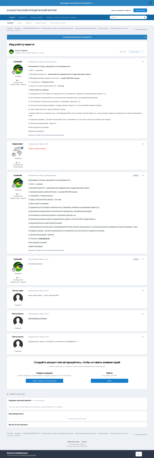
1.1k (18, 80)
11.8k (18, 162)
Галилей (24, 50)
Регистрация (140, 10)
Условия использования (27, 455)
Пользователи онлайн (58, 23)
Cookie (84, 442)
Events (19, 23)
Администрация (41, 23)
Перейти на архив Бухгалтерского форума (61, 17)
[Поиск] (120, 17)
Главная (12, 18)
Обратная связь (73, 442)
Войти (109, 381)
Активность (23, 17)
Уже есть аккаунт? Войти (121, 10)
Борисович (17, 144)
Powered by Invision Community (77, 446)
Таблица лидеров (36, 17)
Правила (29, 23)
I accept (141, 454)
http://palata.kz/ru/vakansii (37, 318)
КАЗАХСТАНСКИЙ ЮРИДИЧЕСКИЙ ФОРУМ (32, 10)
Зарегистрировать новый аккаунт (44, 381)
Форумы (10, 23)
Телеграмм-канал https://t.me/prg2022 (75, 3)
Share (123, 52)
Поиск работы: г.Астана (35, 53)
